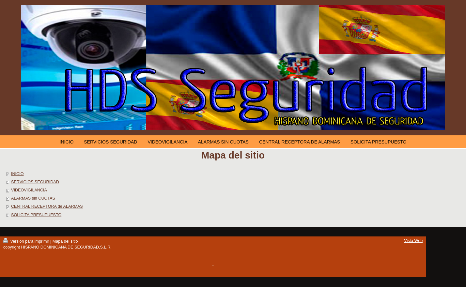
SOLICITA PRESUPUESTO (36, 215)
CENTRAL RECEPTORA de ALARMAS (47, 206)
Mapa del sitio (65, 241)
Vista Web (413, 240)
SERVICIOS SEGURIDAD (35, 182)
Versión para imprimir (26, 241)
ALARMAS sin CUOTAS (33, 198)
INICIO (17, 174)
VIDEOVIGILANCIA (29, 190)
